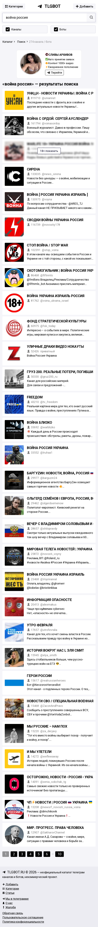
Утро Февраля (39, 625)
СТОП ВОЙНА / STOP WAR (47, 245)
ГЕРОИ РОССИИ (39, 676)
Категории (10, 888)
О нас (7, 903)
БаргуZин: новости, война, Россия (60, 473)
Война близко (39, 422)
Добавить (10, 884)
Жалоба (9, 907)
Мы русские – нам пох (47, 726)
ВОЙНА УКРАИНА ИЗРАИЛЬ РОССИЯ (55, 296)
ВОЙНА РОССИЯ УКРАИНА (47, 448)
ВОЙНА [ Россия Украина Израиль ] (57, 195)
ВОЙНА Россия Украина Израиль (55, 574)
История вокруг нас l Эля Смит (55, 650)
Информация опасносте (49, 600)
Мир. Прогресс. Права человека (55, 828)
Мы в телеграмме (15, 898)
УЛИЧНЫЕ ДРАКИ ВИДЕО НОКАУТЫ (55, 347)
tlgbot (49, 6)
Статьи (8, 893)
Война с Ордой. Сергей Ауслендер (58, 119)
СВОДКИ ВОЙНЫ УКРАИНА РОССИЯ (55, 220)
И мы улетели (39, 752)
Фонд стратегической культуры (56, 321)
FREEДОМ (35, 397)
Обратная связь (12, 913)
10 (59, 854)
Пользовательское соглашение (22, 917)
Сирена (33, 169)
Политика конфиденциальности (23, 921)
